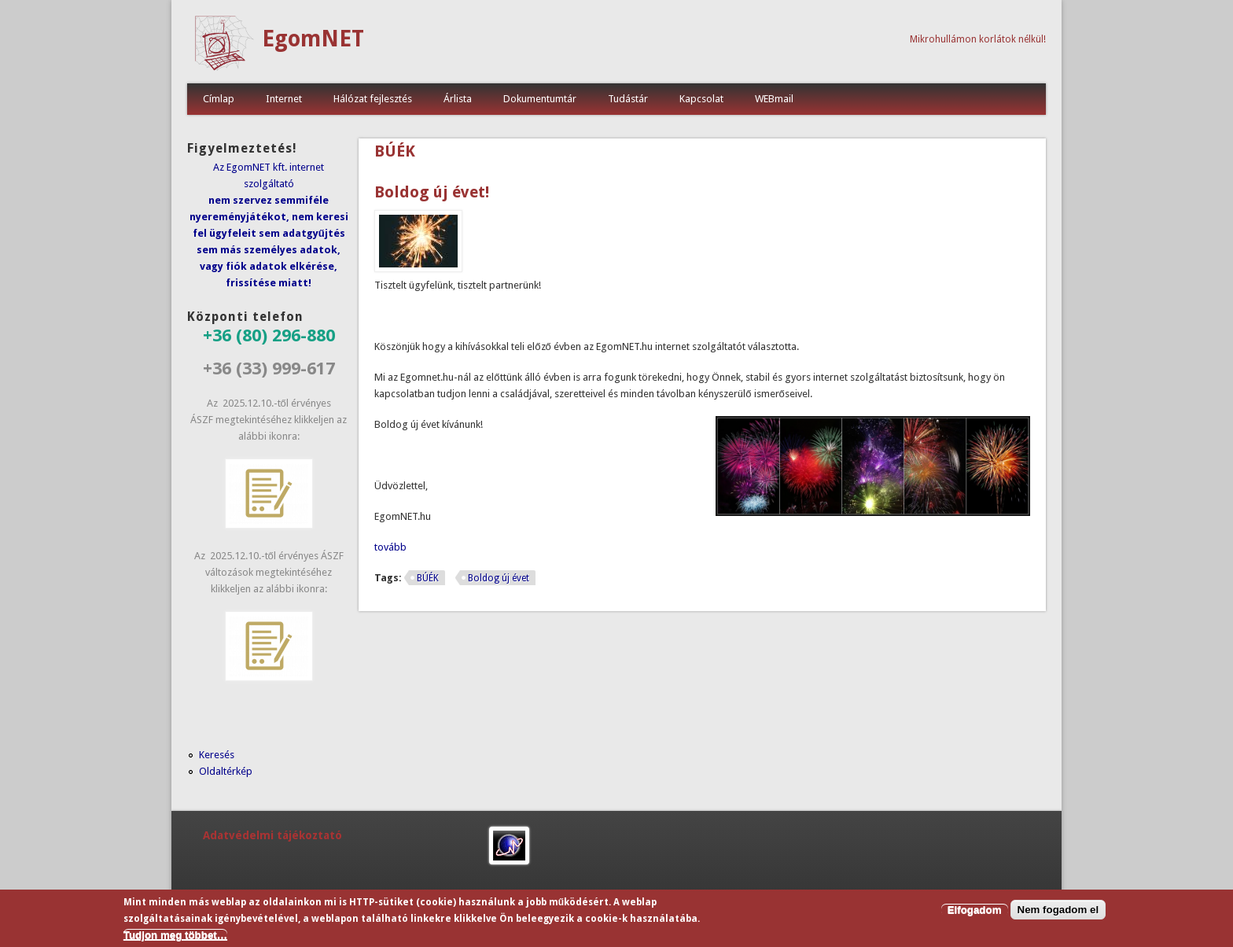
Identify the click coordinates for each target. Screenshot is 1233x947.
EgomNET (313, 39)
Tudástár (628, 99)
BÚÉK (428, 578)
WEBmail (774, 99)
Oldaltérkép (225, 771)
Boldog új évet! (431, 191)
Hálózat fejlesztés (372, 99)
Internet (284, 99)
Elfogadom (975, 912)
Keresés (216, 755)
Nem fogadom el (1058, 912)
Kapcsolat (701, 99)
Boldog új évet (498, 578)
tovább (390, 547)
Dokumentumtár (539, 99)
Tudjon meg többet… (175, 937)
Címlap (218, 99)
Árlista (458, 99)
